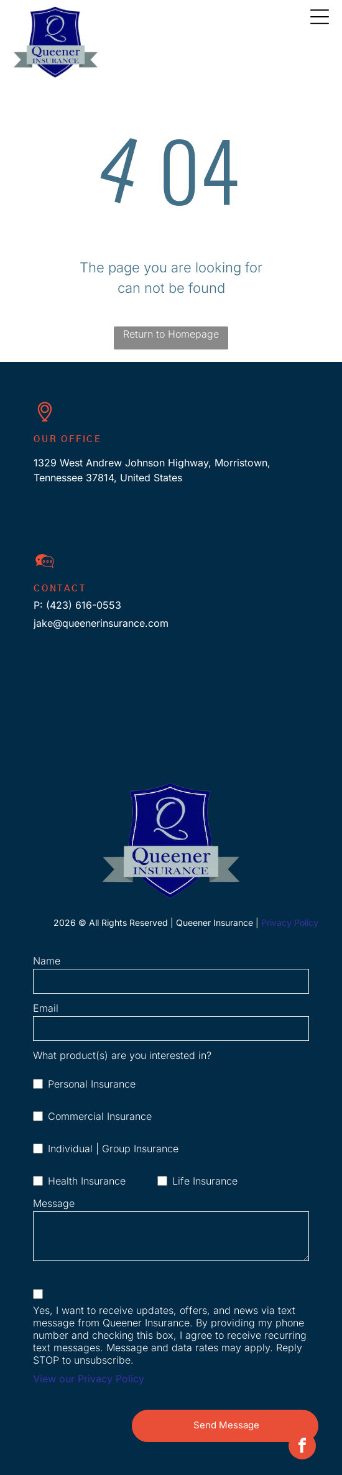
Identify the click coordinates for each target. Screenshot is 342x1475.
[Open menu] (319, 16)
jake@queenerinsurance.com (101, 623)
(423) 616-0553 (83, 605)
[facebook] (302, 1447)
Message (54, 1203)
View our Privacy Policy (88, 1378)
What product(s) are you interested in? (122, 1055)
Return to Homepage (171, 334)
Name (46, 961)
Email (45, 1008)
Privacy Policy (289, 922)
